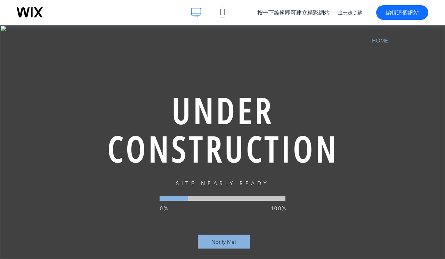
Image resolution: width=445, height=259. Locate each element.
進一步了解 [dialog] (350, 12)
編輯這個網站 (402, 12)
